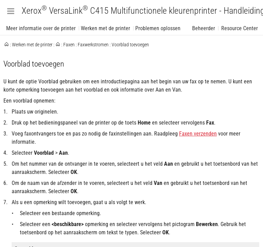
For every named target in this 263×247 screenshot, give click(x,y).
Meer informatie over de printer (41, 28)
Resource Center (239, 28)
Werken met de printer (105, 28)
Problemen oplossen (157, 28)
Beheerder (203, 28)
